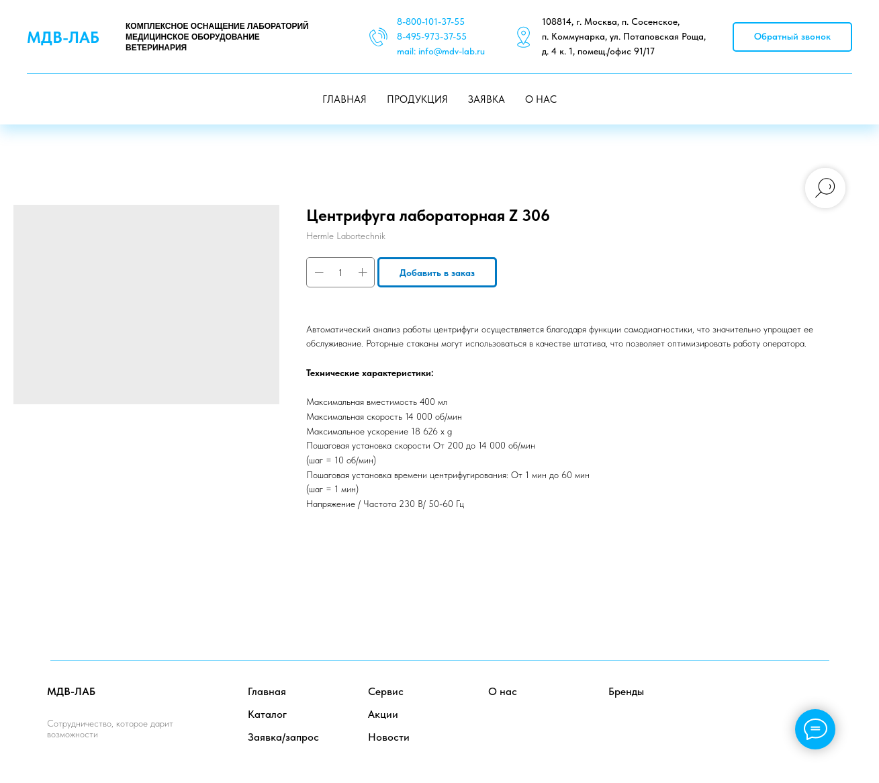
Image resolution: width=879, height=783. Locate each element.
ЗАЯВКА (486, 99)
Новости (389, 737)
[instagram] (819, 703)
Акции (383, 714)
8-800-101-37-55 (431, 21)
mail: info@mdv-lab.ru (441, 51)
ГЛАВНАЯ (344, 99)
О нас (502, 691)
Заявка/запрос (283, 737)
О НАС (541, 99)
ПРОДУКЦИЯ (417, 99)
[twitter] (789, 703)
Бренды (626, 691)
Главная (267, 691)
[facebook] (760, 703)
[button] (792, 37)
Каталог (267, 714)
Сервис (386, 691)
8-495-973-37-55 (432, 36)
